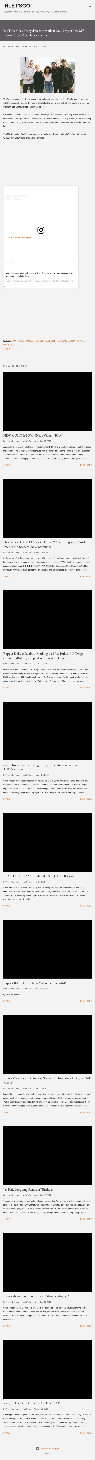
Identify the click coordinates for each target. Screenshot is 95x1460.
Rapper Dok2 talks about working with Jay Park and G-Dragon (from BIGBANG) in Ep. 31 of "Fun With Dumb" (44, 655)
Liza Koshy (28, 281)
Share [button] (6, 349)
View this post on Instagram (19, 238)
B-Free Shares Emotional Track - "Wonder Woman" (36, 1296)
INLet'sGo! (17, 6)
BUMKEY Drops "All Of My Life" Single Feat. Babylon (39, 876)
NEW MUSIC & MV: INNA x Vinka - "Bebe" (33, 435)
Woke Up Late (10, 345)
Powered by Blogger (47, 1448)
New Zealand (63, 341)
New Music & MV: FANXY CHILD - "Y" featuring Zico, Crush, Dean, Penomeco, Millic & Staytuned (44, 544)
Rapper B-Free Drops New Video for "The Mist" (34, 983)
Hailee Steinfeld (35, 341)
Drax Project (18, 341)
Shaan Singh (77, 341)
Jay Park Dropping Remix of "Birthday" (28, 1189)
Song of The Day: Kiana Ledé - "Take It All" (31, 1403)
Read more (86, 465)
